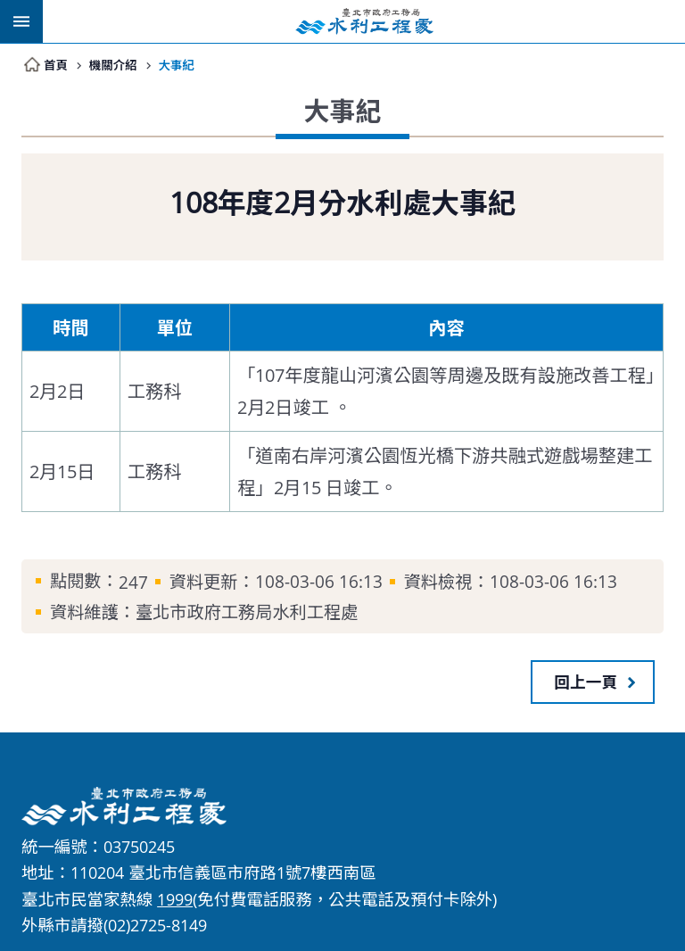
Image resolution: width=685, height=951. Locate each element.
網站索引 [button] (21, 21)
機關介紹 (113, 64)
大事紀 (178, 64)
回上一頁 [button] (586, 681)
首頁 (56, 64)
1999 (175, 899)
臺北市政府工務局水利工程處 (364, 21)
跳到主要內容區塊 (9, 9)
